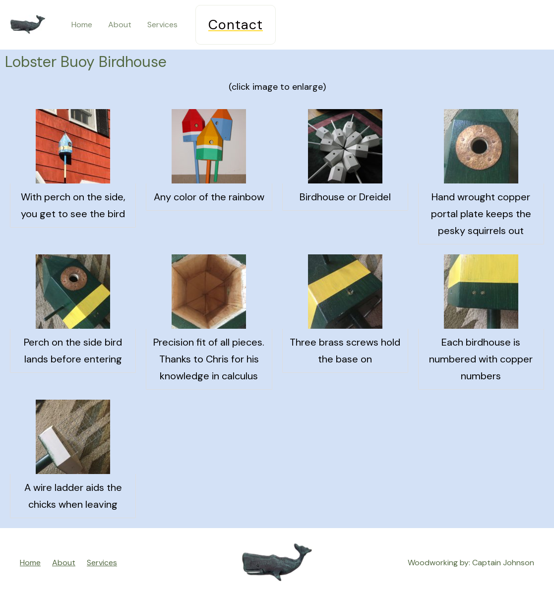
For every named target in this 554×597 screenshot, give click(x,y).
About (119, 24)
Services (162, 24)
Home (81, 24)
